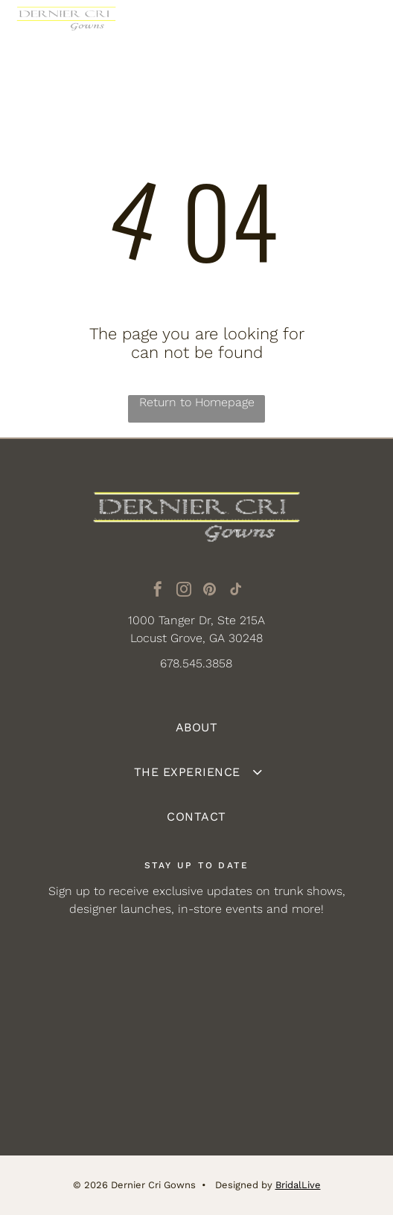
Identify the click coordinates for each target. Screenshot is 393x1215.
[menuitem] (196, 727)
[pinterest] (210, 591)
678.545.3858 (196, 663)
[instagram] (184, 591)
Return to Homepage (197, 402)
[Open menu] (361, 29)
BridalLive (298, 1184)
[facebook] (158, 591)
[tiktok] (236, 591)
